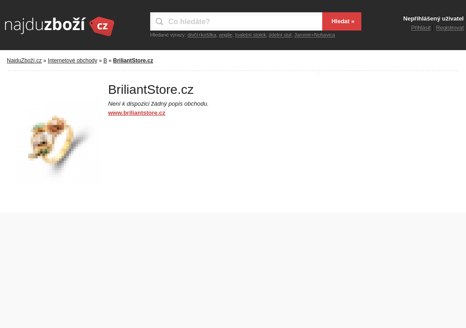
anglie (225, 34)
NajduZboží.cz (24, 60)
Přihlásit (421, 28)
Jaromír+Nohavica (314, 34)
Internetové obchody (72, 60)
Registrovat (450, 28)
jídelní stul (280, 34)
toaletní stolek (250, 34)
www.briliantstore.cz (136, 112)
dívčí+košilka (201, 34)
